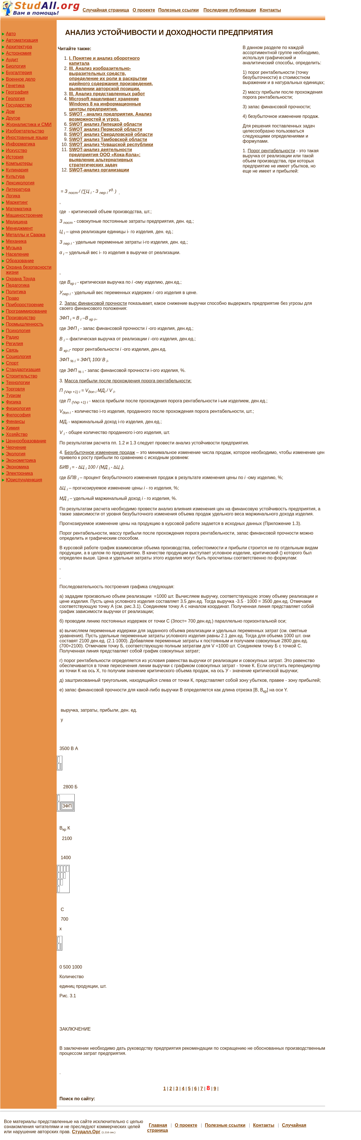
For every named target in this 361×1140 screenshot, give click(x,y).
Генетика (15, 85)
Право (12, 298)
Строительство (21, 376)
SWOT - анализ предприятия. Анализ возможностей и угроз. (110, 117)
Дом (10, 111)
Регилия (14, 343)
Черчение (16, 447)
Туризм (13, 395)
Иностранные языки (27, 137)
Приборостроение (25, 304)
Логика (13, 195)
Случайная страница (106, 10)
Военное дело (21, 79)
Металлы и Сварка (25, 234)
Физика (13, 402)
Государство (19, 105)
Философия (18, 415)
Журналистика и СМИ (29, 124)
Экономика (17, 466)
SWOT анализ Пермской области (105, 129)
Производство (20, 317)
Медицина (16, 221)
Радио (12, 337)
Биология (16, 66)
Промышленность (24, 324)
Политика (16, 291)
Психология (18, 330)
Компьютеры (19, 163)
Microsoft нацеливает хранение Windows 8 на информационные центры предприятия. (105, 103)
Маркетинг (17, 202)
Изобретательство (25, 131)
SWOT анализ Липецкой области (105, 124)
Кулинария (17, 169)
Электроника (19, 473)
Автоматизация (22, 40)
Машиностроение (24, 215)
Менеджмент (19, 228)
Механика (16, 241)
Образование (20, 260)
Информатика (20, 144)
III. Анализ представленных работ (107, 93)
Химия (12, 427)
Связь (12, 350)
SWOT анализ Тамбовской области (108, 139)
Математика (18, 208)
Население (17, 254)
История (14, 157)
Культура (15, 176)
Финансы (15, 421)
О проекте (143, 10)
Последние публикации (229, 10)
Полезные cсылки (178, 10)
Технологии (18, 382)
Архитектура (19, 46)
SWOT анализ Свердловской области (111, 134)
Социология (18, 356)
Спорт (12, 363)
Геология (15, 98)
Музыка (14, 247)
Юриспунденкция (24, 479)
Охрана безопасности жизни (28, 270)
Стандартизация (23, 369)
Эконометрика (21, 460)
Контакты (270, 10)
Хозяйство (17, 434)
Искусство (16, 150)
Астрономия (18, 53)
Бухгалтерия (19, 72)
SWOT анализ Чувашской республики (111, 144)
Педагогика (18, 285)
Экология (15, 453)
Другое (13, 118)
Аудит (12, 59)
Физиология (18, 408)
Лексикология (20, 182)
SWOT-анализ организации (99, 169)
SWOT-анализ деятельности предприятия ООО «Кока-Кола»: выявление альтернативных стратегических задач (104, 157)
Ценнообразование (26, 440)
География (17, 92)
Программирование (26, 311)
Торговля (15, 389)
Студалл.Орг (86, 1131)
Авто (11, 33)
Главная (158, 1125)
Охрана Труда (20, 278)
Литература (18, 189)
